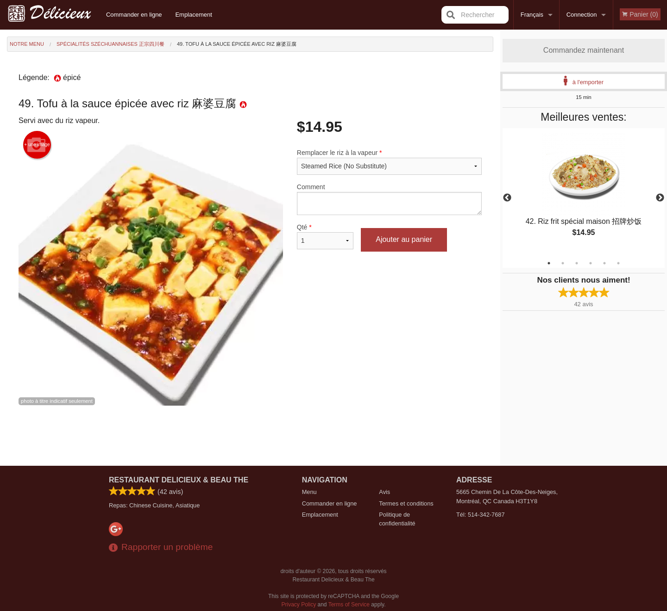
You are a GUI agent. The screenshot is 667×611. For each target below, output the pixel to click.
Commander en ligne (134, 14)
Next (660, 198)
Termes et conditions (406, 503)
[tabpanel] (583, 192)
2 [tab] (562, 263)
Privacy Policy (299, 604)
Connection (581, 14)
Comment (389, 199)
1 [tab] (549, 263)
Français (532, 14)
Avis (384, 491)
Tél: (480, 514)
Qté (325, 236)
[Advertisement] (250, 436)
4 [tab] (590, 263)
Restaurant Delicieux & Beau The (178, 480)
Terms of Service (349, 604)
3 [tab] (576, 263)
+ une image (37, 145)
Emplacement (193, 14)
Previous (507, 198)
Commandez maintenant (583, 50)
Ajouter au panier (404, 239)
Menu (309, 491)
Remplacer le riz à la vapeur (389, 162)
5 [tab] (604, 263)
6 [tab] (618, 263)
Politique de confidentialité (397, 519)
